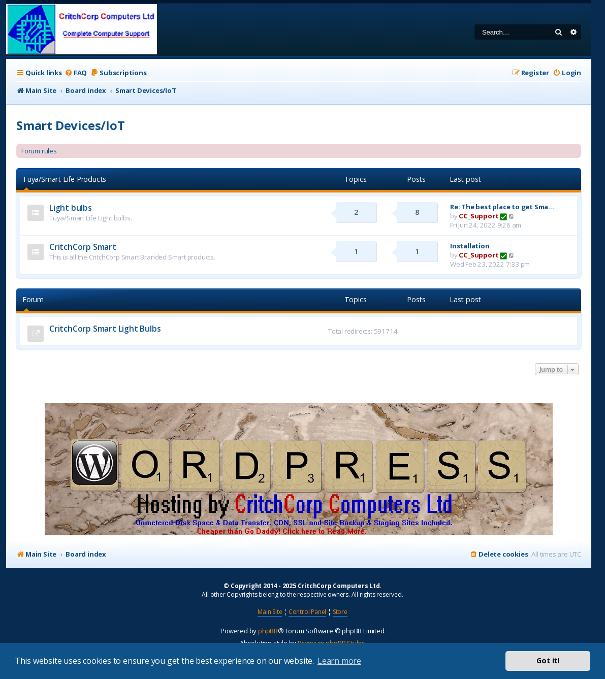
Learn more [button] (339, 660)
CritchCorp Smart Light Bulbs (105, 328)
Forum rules (39, 150)
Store (340, 611)
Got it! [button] (547, 660)
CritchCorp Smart (82, 246)
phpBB (268, 630)
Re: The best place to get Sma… (502, 206)
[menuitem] (76, 73)
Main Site (270, 611)
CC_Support (478, 215)
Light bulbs (70, 207)
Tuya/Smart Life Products (64, 179)
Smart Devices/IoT (70, 125)
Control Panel (307, 611)
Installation (470, 245)
